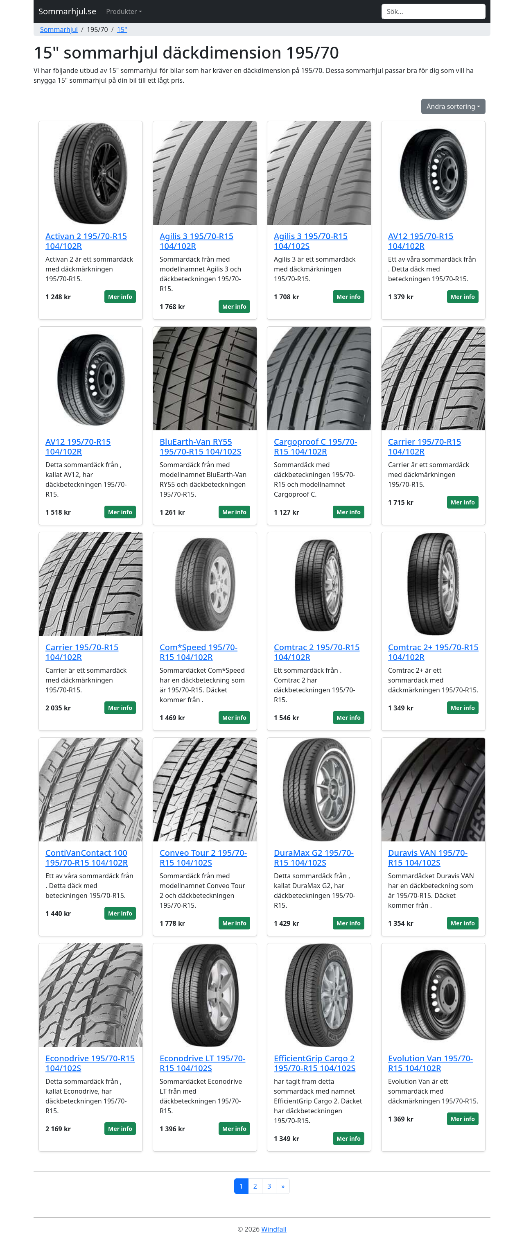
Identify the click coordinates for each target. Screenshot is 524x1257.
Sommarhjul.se (67, 11)
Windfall (273, 1229)
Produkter (121, 11)
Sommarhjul (59, 29)
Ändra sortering (451, 106)
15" (122, 29)
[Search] (434, 11)
